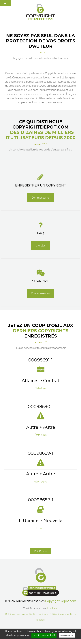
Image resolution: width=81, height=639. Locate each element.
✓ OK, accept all (44, 635)
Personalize (67, 635)
